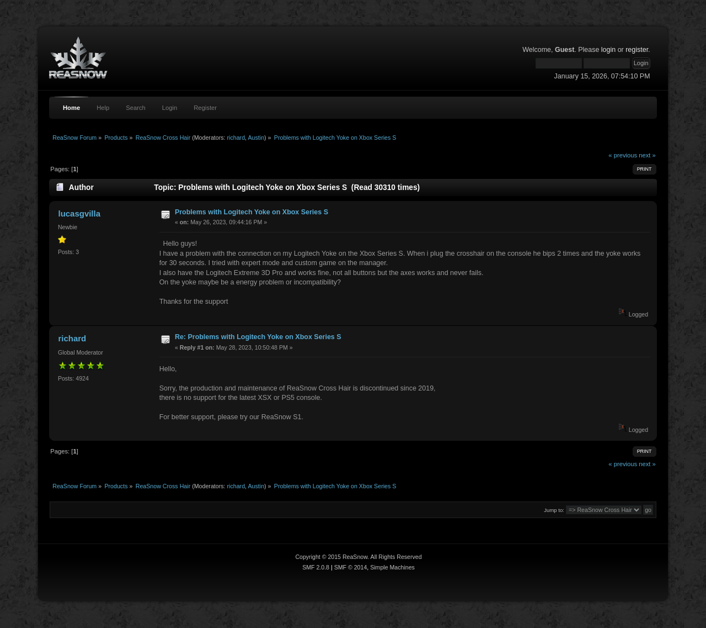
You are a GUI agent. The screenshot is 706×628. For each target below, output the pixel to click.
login (608, 50)
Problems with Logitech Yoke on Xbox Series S (251, 212)
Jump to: (554, 510)
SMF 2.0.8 (315, 567)
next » (647, 155)
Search (136, 107)
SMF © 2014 (350, 567)
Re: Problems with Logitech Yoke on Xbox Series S (258, 337)
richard (236, 137)
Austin (256, 137)
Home (71, 107)
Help (103, 107)
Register (205, 107)
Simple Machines (392, 567)
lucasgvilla (79, 213)
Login (169, 107)
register (636, 50)
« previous (622, 155)
